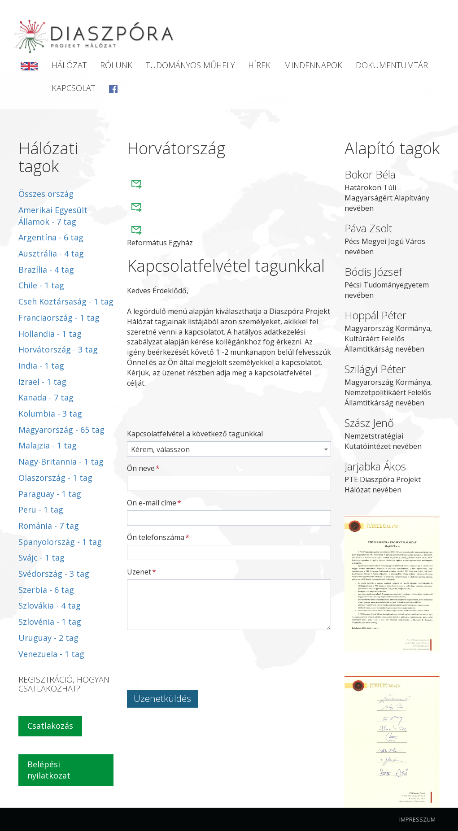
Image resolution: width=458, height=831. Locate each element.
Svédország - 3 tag (53, 573)
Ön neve (141, 468)
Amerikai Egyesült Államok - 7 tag (52, 215)
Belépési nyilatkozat (48, 770)
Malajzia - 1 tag (47, 445)
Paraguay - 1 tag (49, 493)
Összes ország (46, 193)
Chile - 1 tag (41, 285)
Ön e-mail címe (151, 503)
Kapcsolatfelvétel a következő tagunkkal (195, 434)
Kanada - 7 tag (46, 397)
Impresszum (417, 819)
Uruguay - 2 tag (48, 637)
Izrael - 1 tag (42, 381)
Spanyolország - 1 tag (60, 541)
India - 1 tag (41, 365)
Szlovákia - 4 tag (49, 605)
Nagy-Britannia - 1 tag (61, 461)
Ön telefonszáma (155, 537)
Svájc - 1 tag (41, 557)
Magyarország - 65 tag (61, 429)
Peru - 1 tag (40, 509)
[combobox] (229, 449)
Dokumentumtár (392, 65)
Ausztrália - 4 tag (51, 253)
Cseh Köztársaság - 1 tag (65, 301)
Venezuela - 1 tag (51, 653)
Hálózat (69, 65)
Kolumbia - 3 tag (50, 413)
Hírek (259, 65)
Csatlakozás (50, 725)
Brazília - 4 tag (46, 269)
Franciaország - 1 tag (59, 317)
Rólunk (116, 65)
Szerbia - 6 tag (46, 589)
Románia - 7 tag (48, 525)
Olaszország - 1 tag (55, 477)
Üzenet (139, 572)
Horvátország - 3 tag (58, 349)
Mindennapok (313, 65)
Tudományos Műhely (190, 65)
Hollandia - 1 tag (50, 333)
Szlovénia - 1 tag (49, 621)
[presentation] (195, 654)
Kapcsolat (73, 88)
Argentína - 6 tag (50, 237)
